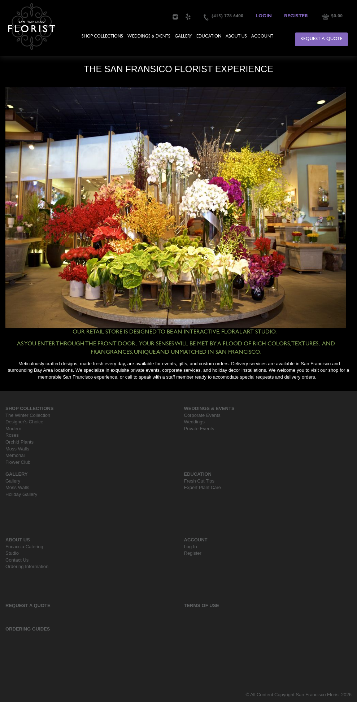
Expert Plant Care (202, 487)
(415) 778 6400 (227, 16)
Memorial (15, 455)
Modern (13, 428)
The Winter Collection (27, 415)
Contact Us (17, 560)
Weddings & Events (148, 37)
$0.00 (337, 16)
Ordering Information (26, 566)
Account (262, 37)
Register (296, 16)
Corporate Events (202, 415)
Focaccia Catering (24, 546)
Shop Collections (102, 37)
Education (208, 37)
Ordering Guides (27, 629)
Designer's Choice (24, 421)
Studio (12, 553)
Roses (12, 435)
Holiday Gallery (21, 494)
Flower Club (17, 462)
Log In (190, 546)
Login (264, 16)
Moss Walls (17, 449)
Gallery (183, 37)
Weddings (194, 421)
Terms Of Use (201, 605)
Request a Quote (321, 39)
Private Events (199, 428)
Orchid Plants (19, 442)
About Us (236, 37)
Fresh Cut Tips (199, 481)
